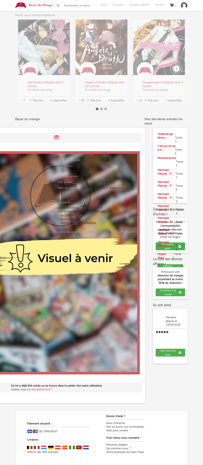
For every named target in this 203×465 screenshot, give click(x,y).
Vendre (159, 5)
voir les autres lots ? (39, 389)
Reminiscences (167, 158)
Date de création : (68, 188)
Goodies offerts (139, 5)
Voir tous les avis (170, 353)
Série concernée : (68, 176)
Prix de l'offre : (66, 154)
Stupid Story (162, 256)
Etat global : (65, 182)
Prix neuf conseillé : (69, 160)
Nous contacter (115, 423)
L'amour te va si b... (166, 148)
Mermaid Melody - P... (165, 172)
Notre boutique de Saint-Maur (125, 452)
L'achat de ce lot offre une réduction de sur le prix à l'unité (95, 232)
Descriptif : (64, 202)
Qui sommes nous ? (118, 448)
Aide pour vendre (117, 430)
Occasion (118, 5)
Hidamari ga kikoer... (165, 136)
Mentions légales (117, 445)
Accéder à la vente (170, 292)
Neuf (103, 5)
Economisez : (65, 166)
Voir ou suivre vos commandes (125, 427)
